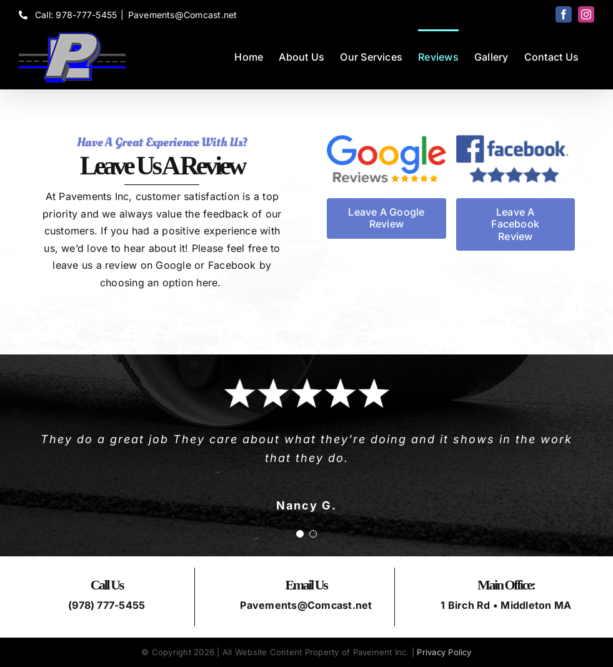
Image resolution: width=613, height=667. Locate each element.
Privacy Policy (444, 652)
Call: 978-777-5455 (68, 14)
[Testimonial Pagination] (300, 534)
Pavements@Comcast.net (182, 14)
